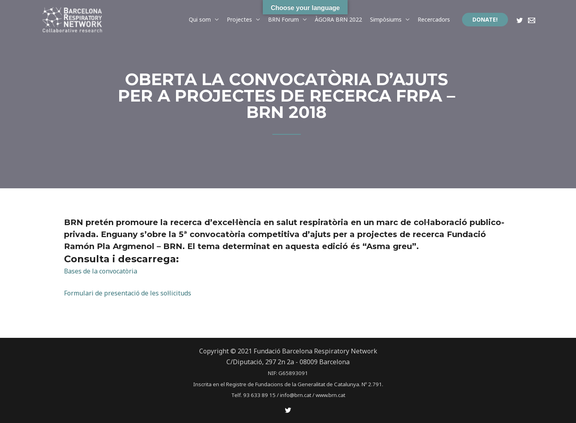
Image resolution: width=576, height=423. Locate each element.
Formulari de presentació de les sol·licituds (127, 293)
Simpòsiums (386, 19)
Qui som (200, 19)
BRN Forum (283, 19)
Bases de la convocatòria (101, 271)
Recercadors (434, 19)
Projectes (239, 19)
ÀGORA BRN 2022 (338, 19)
